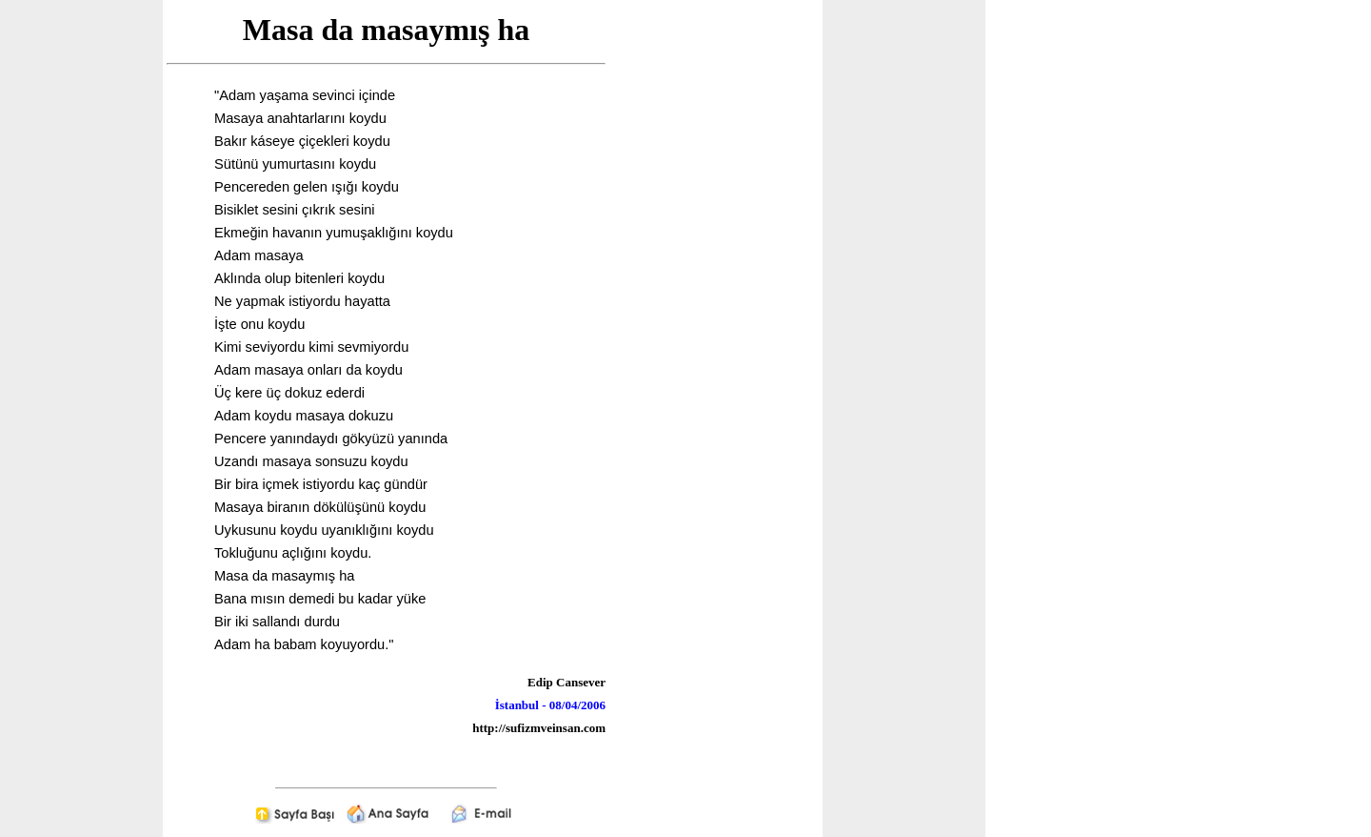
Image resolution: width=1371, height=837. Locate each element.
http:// (489, 728)
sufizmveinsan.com (556, 728)
